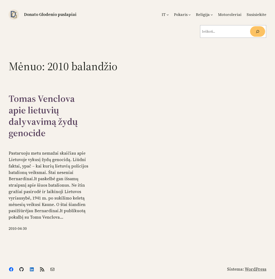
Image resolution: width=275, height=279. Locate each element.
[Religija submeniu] (212, 15)
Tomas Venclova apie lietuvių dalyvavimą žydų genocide (43, 116)
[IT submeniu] (168, 15)
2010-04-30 (18, 228)
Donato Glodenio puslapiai (50, 14)
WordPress (255, 269)
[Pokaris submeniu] (189, 15)
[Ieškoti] (257, 31)
